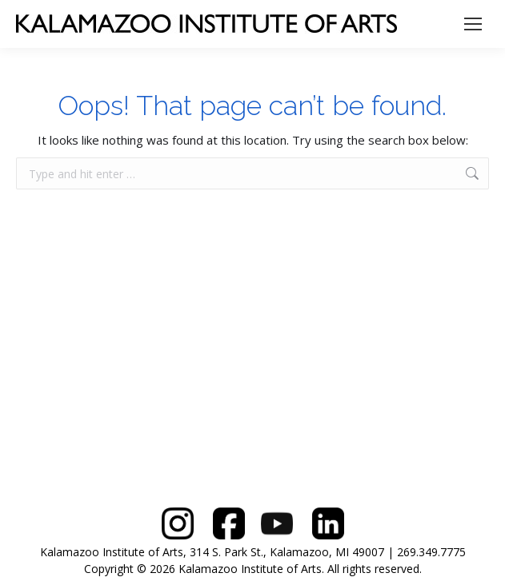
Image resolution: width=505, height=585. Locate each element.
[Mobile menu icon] (473, 24)
